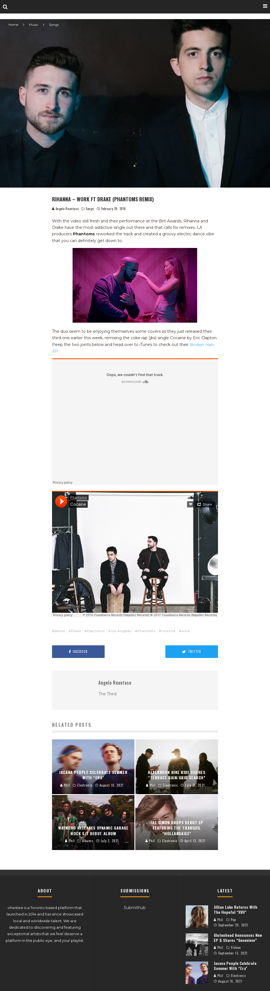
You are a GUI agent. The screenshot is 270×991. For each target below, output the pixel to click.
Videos (236, 947)
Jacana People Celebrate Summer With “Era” (235, 965)
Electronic (96, 631)
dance (60, 631)
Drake (76, 631)
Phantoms (147, 631)
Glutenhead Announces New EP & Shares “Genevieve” (238, 937)
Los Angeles (121, 631)
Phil (219, 919)
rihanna (168, 631)
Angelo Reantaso (65, 208)
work (185, 631)
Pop (233, 920)
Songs (90, 209)
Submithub (135, 907)
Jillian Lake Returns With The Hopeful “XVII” (235, 909)
